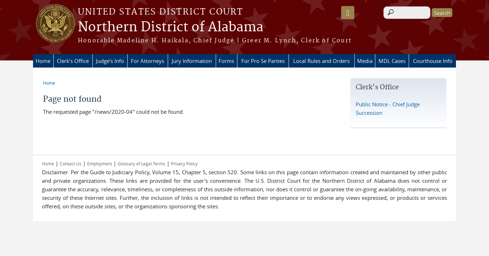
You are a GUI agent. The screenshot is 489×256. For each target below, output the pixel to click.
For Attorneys (147, 60)
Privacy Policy (184, 163)
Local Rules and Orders (321, 60)
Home (43, 60)
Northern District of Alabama (170, 27)
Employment (99, 163)
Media (364, 60)
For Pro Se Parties (263, 60)
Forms (226, 60)
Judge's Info (110, 60)
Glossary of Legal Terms (141, 163)
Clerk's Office (73, 60)
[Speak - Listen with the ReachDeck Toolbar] (347, 12)
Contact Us (70, 163)
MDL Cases (391, 60)
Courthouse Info (432, 60)
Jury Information (192, 60)
